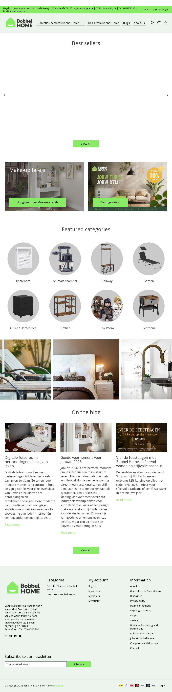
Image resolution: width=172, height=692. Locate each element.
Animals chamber (65, 281)
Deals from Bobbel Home (103, 23)
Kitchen (65, 328)
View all (86, 144)
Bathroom (23, 281)
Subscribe (79, 664)
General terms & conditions (145, 591)
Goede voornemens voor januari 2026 (80, 459)
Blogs (126, 23)
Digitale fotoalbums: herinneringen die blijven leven (26, 461)
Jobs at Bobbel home (142, 638)
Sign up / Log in (160, 9)
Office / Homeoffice (23, 328)
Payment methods (140, 605)
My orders (94, 591)
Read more (12, 524)
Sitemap (134, 620)
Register (93, 586)
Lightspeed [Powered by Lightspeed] (57, 685)
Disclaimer (136, 596)
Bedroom (148, 328)
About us (139, 23)
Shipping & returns (140, 610)
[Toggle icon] (152, 23)
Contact (134, 648)
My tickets (94, 596)
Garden (149, 281)
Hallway (107, 281)
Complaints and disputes (144, 643)
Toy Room (107, 328)
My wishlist (94, 600)
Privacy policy (137, 600)
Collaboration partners (143, 633)
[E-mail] (36, 664)
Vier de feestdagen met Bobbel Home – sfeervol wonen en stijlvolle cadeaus (139, 461)
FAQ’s (133, 615)
